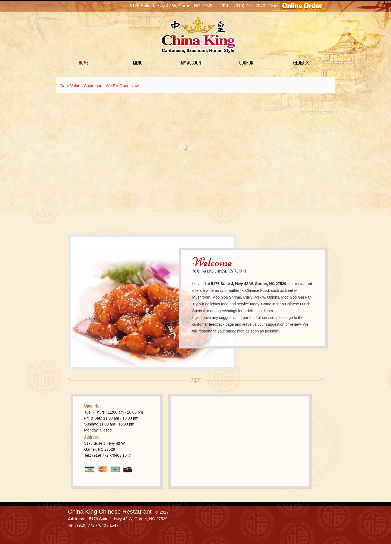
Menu (138, 62)
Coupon (246, 62)
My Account (192, 62)
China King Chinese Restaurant (110, 511)
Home (83, 62)
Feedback (301, 62)
